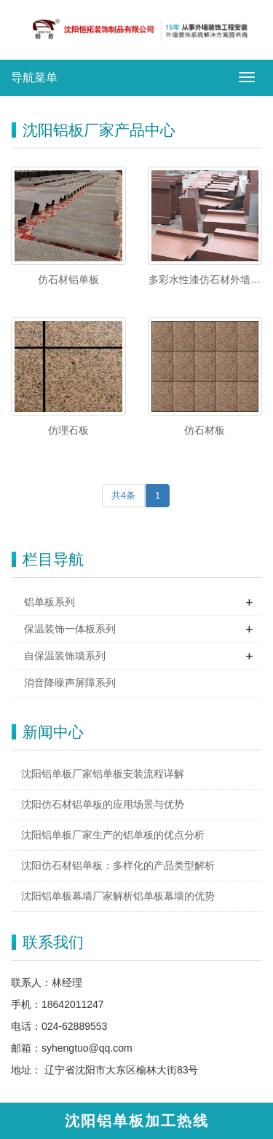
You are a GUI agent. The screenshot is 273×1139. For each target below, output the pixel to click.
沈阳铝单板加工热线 (137, 1121)
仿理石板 (68, 430)
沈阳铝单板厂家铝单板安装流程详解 (102, 773)
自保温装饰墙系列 (65, 656)
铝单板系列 (49, 602)
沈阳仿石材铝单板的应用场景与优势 (102, 804)
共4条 (123, 495)
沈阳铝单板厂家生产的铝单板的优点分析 (113, 835)
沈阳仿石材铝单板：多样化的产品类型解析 (118, 865)
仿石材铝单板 (68, 279)
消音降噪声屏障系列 (70, 682)
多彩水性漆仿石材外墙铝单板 (205, 280)
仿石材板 (204, 430)
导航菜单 (34, 77)
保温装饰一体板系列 (70, 629)
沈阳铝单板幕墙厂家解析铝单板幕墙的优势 (118, 896)
